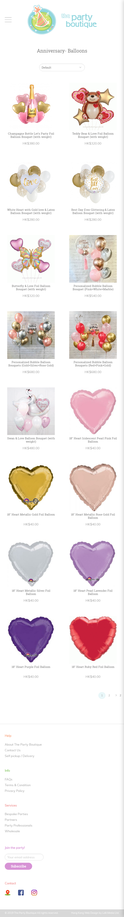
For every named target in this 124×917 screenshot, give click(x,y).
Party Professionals (18, 825)
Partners (11, 819)
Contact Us (13, 750)
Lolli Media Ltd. (110, 913)
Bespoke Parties (16, 814)
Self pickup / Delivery (19, 756)
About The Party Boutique (23, 744)
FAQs (8, 779)
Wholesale (12, 831)
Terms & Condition (18, 785)
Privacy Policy (15, 790)
